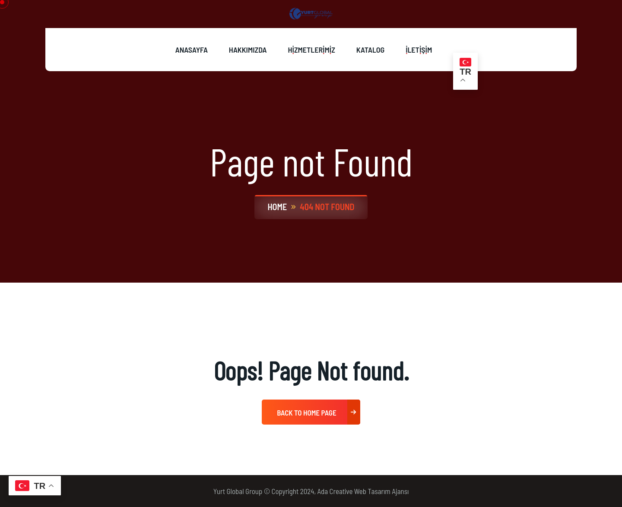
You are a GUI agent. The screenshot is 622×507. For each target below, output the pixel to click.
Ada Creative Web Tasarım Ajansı (363, 491)
